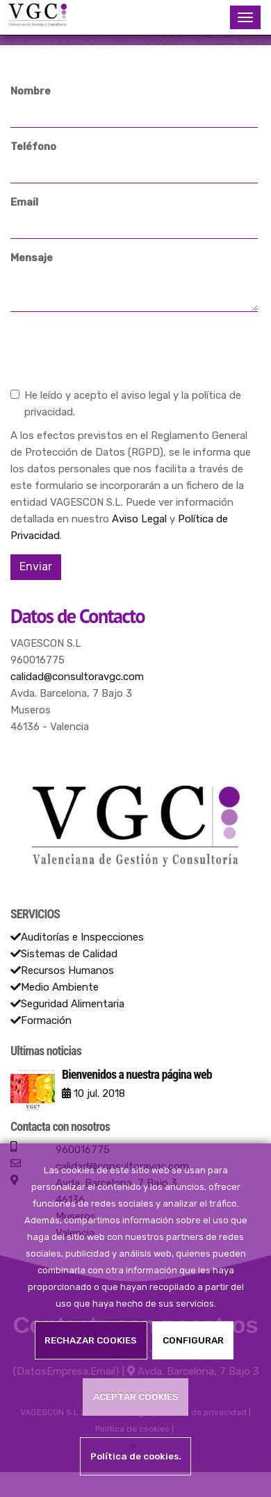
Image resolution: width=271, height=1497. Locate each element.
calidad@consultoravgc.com (77, 676)
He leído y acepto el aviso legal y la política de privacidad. (125, 403)
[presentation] (116, 349)
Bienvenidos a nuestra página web (137, 1074)
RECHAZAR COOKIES (90, 1340)
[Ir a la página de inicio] (37, 17)
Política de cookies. (135, 1456)
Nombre (30, 91)
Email (24, 202)
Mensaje (31, 257)
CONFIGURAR (193, 1340)
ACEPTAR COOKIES (136, 1396)
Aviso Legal (139, 519)
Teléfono (33, 146)
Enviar (35, 566)
